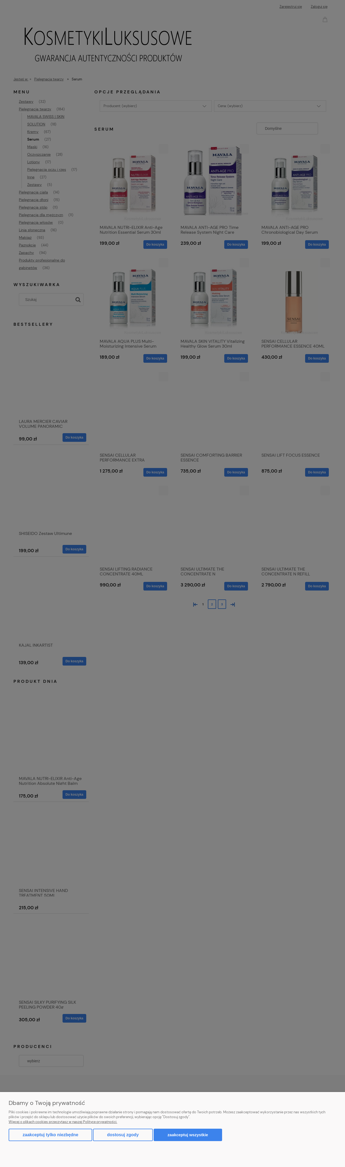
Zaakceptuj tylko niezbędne (50, 1134)
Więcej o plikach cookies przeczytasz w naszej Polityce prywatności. (63, 1121)
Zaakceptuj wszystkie (188, 1134)
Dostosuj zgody (123, 1134)
